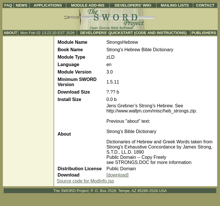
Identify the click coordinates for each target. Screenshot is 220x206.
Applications (48, 5)
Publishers (204, 33)
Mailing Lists (175, 5)
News (21, 5)
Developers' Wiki (133, 5)
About (10, 33)
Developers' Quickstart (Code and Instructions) (133, 33)
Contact (205, 5)
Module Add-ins (88, 5)
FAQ (8, 5)
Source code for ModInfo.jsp (85, 181)
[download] (117, 175)
